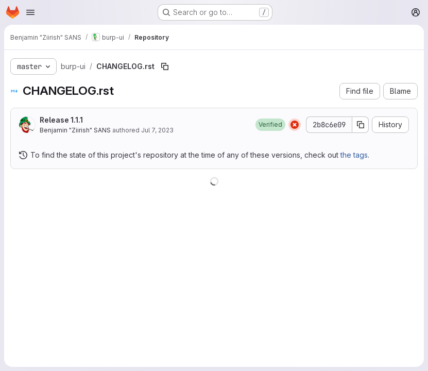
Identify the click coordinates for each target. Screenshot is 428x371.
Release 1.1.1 (61, 119)
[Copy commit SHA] (360, 124)
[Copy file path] (165, 66)
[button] (270, 125)
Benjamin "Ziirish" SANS (75, 130)
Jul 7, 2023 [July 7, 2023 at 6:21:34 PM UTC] (157, 130)
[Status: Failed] (294, 125)
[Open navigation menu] (30, 12)
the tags (354, 154)
